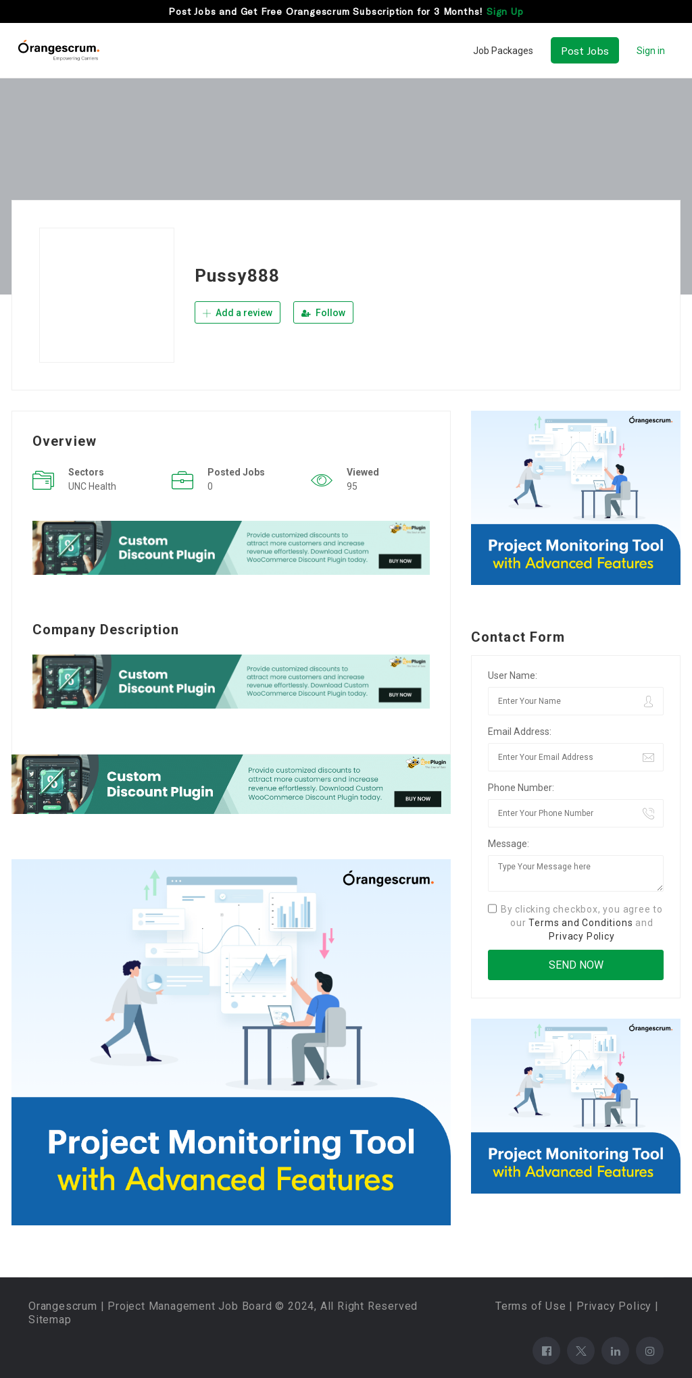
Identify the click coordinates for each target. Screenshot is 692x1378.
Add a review (237, 312)
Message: (508, 843)
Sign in (651, 50)
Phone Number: (521, 787)
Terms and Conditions (580, 922)
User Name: (512, 675)
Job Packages (503, 50)
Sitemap (50, 1319)
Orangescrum (62, 1306)
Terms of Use (530, 1306)
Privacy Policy (581, 936)
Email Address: (519, 731)
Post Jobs (585, 50)
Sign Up (505, 11)
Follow (323, 312)
